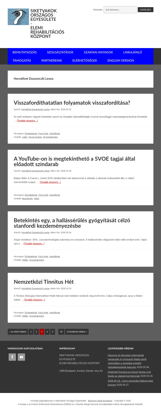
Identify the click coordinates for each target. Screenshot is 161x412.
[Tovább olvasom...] (27, 120)
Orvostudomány (50, 137)
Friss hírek (43, 133)
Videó (36, 198)
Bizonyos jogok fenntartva (100, 401)
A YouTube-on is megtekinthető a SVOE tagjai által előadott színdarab (74, 161)
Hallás (25, 260)
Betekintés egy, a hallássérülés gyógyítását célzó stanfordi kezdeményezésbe (72, 223)
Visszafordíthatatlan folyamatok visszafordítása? (72, 102)
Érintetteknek (31, 133)
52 (60, 331)
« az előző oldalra (17, 331)
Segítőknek (54, 133)
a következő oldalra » (76, 331)
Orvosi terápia (35, 137)
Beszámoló (27, 198)
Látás (24, 137)
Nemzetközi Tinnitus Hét (44, 281)
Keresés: (98, 9)
